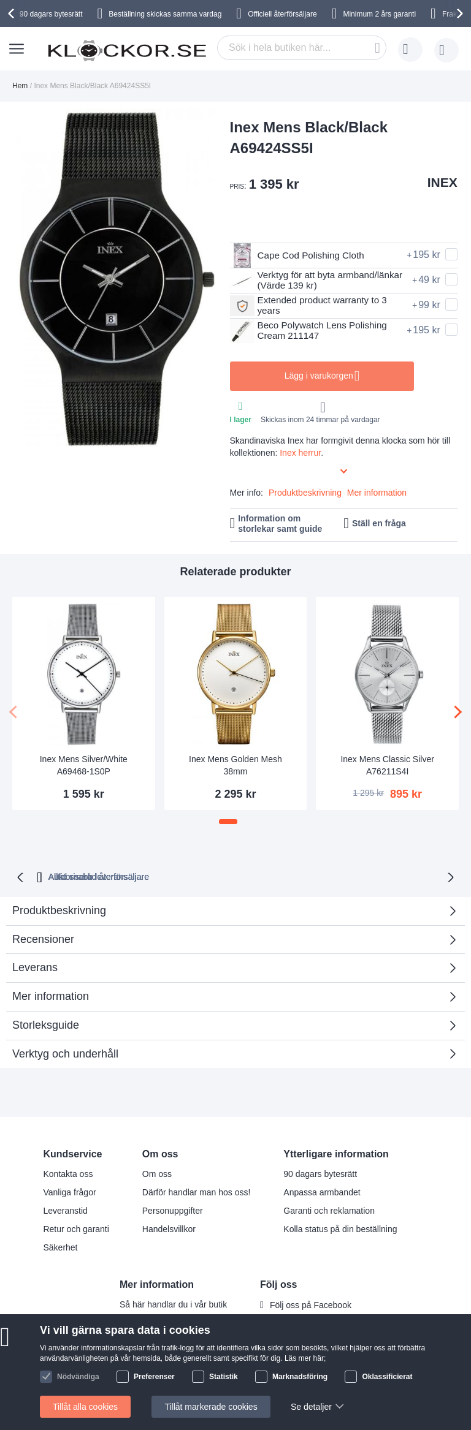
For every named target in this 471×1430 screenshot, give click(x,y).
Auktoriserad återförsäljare (295, 875)
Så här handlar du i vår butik (173, 1303)
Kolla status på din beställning (340, 1228)
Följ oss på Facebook (310, 1304)
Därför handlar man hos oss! (196, 1191)
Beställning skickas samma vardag (165, 14)
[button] (228, 821)
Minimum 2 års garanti (379, 14)
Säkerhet (60, 1246)
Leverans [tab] (35, 966)
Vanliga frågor (69, 1191)
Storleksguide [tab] (45, 1024)
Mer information (377, 492)
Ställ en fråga (379, 523)
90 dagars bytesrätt (51, 14)
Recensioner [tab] (231, 942)
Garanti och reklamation (329, 1209)
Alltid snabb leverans (176, 875)
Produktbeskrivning (305, 492)
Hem (20, 85)
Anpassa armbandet (321, 1191)
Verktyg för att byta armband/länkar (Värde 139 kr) (310, 280)
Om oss (157, 1173)
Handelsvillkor (169, 1228)
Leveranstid (65, 1209)
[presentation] (13, 13)
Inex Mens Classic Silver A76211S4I (387, 765)
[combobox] (301, 48)
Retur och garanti (76, 1228)
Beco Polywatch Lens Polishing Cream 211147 (312, 331)
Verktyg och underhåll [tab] (65, 1052)
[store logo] (127, 50)
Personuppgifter (172, 1209)
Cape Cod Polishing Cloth (300, 255)
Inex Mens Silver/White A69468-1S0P (84, 765)
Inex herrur (300, 453)
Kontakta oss (68, 1173)
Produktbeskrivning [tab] (59, 909)
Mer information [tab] (50, 995)
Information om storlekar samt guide (280, 523)
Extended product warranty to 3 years (312, 305)
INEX (442, 182)
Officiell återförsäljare (282, 14)
